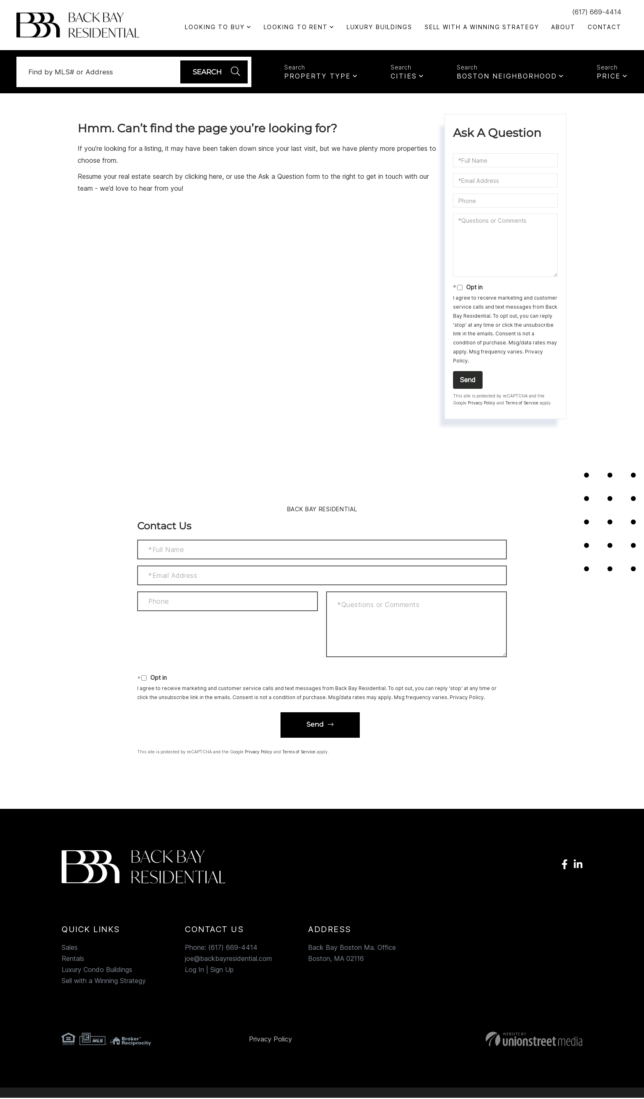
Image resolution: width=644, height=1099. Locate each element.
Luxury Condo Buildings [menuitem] (97, 971)
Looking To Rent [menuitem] (296, 26)
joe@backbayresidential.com (228, 960)
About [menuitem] (563, 26)
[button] (213, 72)
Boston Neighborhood (507, 76)
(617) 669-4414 (596, 12)
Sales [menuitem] (70, 948)
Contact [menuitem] (604, 26)
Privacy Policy (481, 403)
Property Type (317, 76)
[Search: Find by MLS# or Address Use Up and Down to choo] (103, 72)
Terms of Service (521, 403)
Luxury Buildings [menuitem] (379, 26)
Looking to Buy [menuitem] (214, 26)
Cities (404, 76)
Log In (194, 971)
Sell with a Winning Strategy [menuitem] (482, 26)
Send (468, 381)
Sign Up (222, 971)
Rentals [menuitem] (73, 960)
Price (609, 76)
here (215, 177)
